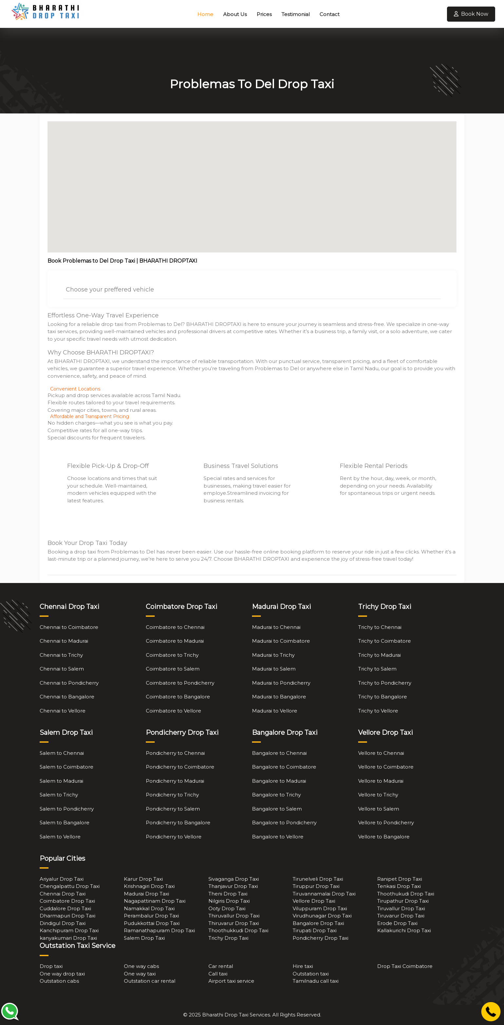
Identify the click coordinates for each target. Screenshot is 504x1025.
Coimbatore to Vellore (173, 711)
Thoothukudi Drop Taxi (405, 894)
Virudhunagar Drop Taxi (322, 916)
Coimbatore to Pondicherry (180, 683)
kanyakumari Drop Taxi (68, 938)
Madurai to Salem (274, 669)
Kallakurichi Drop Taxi (404, 930)
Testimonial (295, 14)
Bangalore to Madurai (279, 781)
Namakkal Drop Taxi (149, 908)
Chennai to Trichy (61, 655)
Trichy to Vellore (378, 711)
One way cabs (141, 966)
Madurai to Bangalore (279, 696)
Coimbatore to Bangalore (178, 696)
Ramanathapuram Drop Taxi (159, 930)
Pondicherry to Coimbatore (180, 767)
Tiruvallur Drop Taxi (401, 908)
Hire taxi (303, 966)
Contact (329, 14)
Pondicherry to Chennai (175, 753)
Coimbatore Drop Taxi (67, 901)
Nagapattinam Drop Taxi (154, 901)
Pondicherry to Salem (173, 809)
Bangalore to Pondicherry (284, 822)
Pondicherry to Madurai (175, 781)
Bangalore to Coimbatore (284, 767)
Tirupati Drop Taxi (315, 930)
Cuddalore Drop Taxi (65, 908)
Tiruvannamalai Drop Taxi (324, 894)
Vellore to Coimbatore (386, 767)
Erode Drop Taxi (397, 923)
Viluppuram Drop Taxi (320, 908)
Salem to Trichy (59, 795)
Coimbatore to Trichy (172, 655)
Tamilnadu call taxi (316, 981)
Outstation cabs (59, 981)
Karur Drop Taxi (143, 879)
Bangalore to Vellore (277, 837)
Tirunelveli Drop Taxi (318, 879)
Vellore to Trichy (378, 795)
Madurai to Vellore (274, 711)
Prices (264, 14)
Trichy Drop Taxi (228, 938)
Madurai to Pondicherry (281, 683)
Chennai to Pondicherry (69, 683)
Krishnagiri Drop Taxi (149, 886)
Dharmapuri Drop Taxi (67, 916)
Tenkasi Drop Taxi (399, 886)
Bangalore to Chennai (279, 753)
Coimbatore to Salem (173, 669)
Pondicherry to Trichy (172, 795)
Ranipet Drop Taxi (399, 879)
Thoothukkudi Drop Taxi (238, 930)
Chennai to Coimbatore (69, 627)
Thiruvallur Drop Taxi (234, 916)
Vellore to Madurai (380, 781)
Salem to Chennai (62, 753)
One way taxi (140, 974)
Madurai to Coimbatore (281, 641)
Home (205, 14)
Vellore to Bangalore (384, 837)
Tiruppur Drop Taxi (316, 886)
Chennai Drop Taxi (63, 894)
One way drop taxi (62, 974)
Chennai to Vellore (63, 711)
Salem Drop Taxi (144, 938)
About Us (235, 14)
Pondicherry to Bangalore (178, 822)
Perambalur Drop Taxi (151, 916)
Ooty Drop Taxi (226, 908)
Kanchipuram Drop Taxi (69, 930)
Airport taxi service (231, 981)
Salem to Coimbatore (66, 767)
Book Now (471, 14)
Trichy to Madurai (379, 655)
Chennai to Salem (62, 669)
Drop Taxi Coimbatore (405, 966)
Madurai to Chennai (276, 627)
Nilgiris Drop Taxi (229, 901)
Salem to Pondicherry (67, 809)
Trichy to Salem (377, 669)
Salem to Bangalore (64, 822)
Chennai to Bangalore (67, 696)
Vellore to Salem (378, 809)
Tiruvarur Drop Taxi (400, 916)
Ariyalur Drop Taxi (62, 879)
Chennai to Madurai (64, 641)
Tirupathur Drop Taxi (403, 901)
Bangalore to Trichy (276, 795)
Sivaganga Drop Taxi (233, 879)
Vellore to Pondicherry (386, 822)
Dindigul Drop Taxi (63, 923)
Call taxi (217, 974)
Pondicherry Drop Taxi (320, 938)
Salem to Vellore (60, 837)
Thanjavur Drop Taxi (233, 886)
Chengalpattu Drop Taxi (70, 886)
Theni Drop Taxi (227, 894)
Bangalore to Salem (277, 809)
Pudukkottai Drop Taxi (152, 923)
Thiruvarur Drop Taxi (233, 923)
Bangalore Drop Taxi (318, 923)
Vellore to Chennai (381, 753)
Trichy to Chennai (379, 627)
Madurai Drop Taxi (146, 894)
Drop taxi (51, 966)
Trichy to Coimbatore (384, 641)
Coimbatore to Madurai (175, 641)
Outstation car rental (149, 981)
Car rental (220, 966)
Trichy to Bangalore (382, 696)
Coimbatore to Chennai (175, 627)
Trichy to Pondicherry (384, 683)
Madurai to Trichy (273, 655)
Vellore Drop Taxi (314, 901)
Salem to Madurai (61, 781)
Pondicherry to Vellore (174, 837)
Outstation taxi (311, 974)
